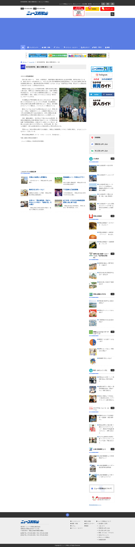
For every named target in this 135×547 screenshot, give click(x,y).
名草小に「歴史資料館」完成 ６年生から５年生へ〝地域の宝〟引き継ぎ (40, 202)
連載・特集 (75, 523)
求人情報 (88, 521)
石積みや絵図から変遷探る (38, 177)
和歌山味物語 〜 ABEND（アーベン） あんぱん (106, 233)
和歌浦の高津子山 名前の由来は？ (106, 302)
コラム (73, 526)
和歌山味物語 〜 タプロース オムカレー (106, 224)
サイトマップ (96, 4)
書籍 (87, 526)
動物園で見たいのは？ (105, 358)
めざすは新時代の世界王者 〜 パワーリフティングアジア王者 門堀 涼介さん (106, 439)
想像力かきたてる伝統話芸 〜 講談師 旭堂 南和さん (106, 417)
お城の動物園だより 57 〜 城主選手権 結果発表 (106, 466)
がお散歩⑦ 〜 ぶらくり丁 (106, 175)
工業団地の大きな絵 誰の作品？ (106, 321)
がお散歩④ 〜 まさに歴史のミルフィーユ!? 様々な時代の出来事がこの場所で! (106, 206)
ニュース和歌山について (65, 4)
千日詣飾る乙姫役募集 (70, 189)
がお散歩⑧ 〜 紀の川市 (106, 165)
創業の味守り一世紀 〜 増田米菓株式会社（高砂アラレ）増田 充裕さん (106, 388)
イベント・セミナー (77, 528)
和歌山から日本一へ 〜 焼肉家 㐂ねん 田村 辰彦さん (106, 379)
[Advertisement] (67, 31)
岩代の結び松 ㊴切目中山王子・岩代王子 (106, 273)
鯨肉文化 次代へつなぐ (36, 189)
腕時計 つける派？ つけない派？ (106, 340)
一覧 (112, 158)
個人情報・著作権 (86, 4)
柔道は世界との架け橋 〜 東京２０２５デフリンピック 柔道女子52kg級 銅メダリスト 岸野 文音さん (106, 429)
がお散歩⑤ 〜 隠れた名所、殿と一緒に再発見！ (106, 195)
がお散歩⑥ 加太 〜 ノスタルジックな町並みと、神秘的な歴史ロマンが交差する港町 (106, 187)
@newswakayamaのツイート (95, 504)
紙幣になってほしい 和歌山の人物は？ (106, 349)
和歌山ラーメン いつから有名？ (106, 311)
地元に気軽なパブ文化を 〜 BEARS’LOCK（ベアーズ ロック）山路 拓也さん (106, 398)
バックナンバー (76, 521)
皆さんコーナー (77, 4)
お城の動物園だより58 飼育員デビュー (106, 457)
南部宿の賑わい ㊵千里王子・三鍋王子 (106, 264)
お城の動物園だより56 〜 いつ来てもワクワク (106, 476)
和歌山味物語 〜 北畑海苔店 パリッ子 (106, 243)
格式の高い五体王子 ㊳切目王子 (106, 283)
